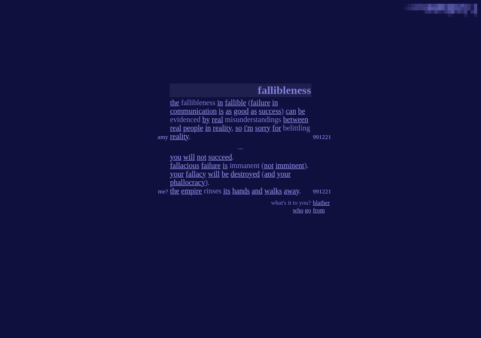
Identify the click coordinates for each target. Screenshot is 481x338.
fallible (235, 103)
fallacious (184, 165)
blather (321, 202)
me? (163, 191)
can (291, 111)
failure (261, 103)
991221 (322, 136)
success (270, 111)
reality (222, 128)
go (308, 210)
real (217, 119)
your (177, 174)
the (174, 103)
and (269, 174)
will (189, 157)
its (226, 191)
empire (191, 191)
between (295, 119)
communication (193, 111)
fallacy (196, 174)
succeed (220, 157)
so (238, 128)
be (301, 111)
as (228, 111)
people (193, 128)
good (241, 111)
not (201, 157)
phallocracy (187, 182)
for (276, 128)
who (298, 210)
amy (163, 136)
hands (240, 191)
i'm (248, 128)
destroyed (245, 174)
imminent (289, 165)
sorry (263, 128)
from (319, 210)
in (220, 103)
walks (273, 191)
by (206, 119)
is (221, 111)
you (175, 157)
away (291, 191)
